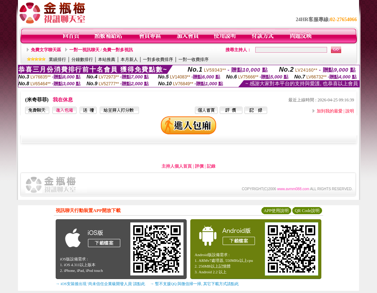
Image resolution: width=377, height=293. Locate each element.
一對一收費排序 (193, 59)
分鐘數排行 (82, 59)
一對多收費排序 (158, 59)
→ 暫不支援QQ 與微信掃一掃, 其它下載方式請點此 (194, 284)
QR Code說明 (307, 210)
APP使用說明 (276, 210)
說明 (349, 111)
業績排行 (57, 59)
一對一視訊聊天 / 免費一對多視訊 (101, 49)
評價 (199, 166)
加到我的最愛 (330, 111)
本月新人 (129, 59)
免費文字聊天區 (46, 49)
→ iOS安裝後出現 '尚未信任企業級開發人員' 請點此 (100, 284)
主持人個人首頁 (177, 166)
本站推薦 (106, 59)
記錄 (211, 166)
